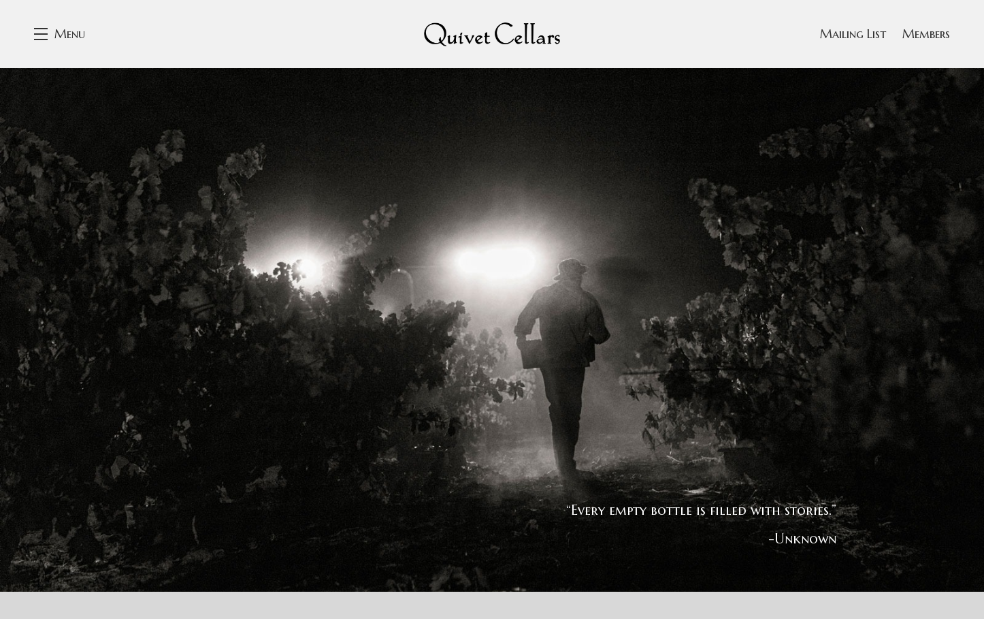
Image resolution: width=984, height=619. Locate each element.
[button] (59, 34)
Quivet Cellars (492, 34)
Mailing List (853, 34)
